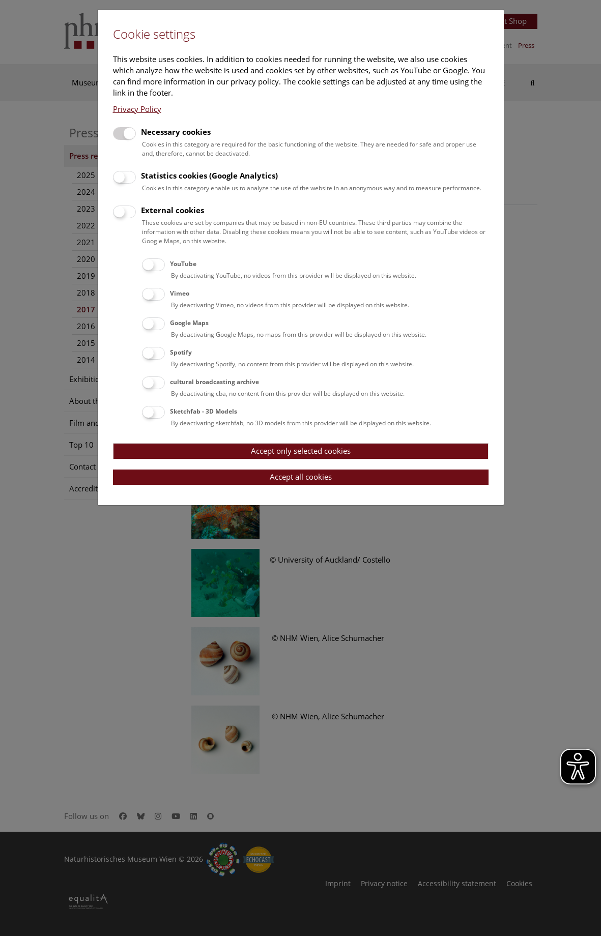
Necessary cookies (176, 132)
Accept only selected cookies (301, 451)
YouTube (183, 263)
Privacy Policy (137, 109)
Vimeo (179, 293)
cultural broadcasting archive (214, 381)
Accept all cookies (301, 477)
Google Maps (189, 322)
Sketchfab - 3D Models (203, 411)
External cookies (172, 210)
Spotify (181, 352)
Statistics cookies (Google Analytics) (209, 175)
